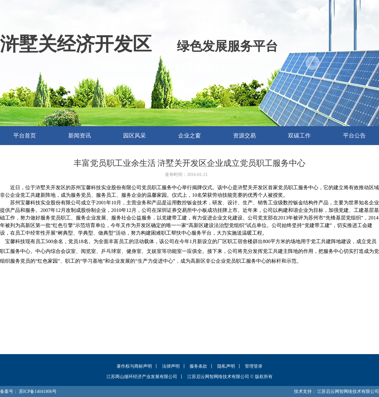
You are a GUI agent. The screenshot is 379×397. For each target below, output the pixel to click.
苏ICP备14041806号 (38, 391)
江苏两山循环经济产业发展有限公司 (141, 376)
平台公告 (354, 135)
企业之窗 (189, 135)
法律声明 (171, 366)
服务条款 (198, 366)
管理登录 (253, 366)
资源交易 (244, 135)
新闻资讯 (79, 135)
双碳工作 (299, 135)
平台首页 (24, 135)
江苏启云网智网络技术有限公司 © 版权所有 (230, 376)
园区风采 (134, 135)
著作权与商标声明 (134, 366)
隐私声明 (226, 366)
